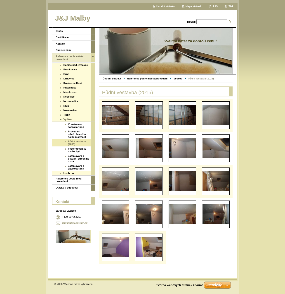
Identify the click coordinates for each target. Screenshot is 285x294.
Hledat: (191, 22)
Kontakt (60, 43)
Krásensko (70, 87)
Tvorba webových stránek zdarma (179, 285)
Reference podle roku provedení (69, 180)
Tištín (67, 114)
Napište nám (63, 50)
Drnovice (69, 78)
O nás (59, 31)
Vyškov (178, 78)
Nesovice (69, 96)
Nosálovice (70, 110)
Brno (66, 74)
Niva (66, 105)
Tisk (230, 6)
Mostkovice (70, 92)
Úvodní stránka (112, 78)
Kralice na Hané (73, 83)
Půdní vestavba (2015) (77, 143)
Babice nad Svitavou (76, 65)
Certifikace (62, 37)
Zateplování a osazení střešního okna (79, 159)
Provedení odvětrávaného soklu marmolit (77, 134)
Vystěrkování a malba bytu (77, 150)
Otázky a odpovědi (67, 187)
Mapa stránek (194, 6)
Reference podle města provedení (147, 78)
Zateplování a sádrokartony (76, 167)
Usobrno (69, 173)
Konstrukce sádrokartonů (76, 125)
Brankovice (70, 69)
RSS (215, 6)
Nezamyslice (71, 101)
